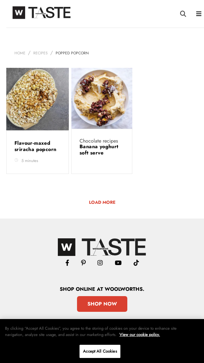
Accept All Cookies (100, 351)
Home (19, 53)
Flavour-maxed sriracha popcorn (36, 146)
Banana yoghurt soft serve (99, 149)
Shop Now (102, 303)
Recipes (40, 53)
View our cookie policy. (139, 335)
